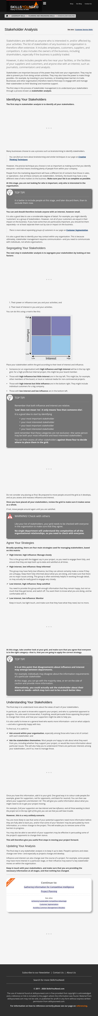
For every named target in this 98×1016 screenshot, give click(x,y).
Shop (71, 3)
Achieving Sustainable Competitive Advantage (49, 901)
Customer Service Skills (84, 30)
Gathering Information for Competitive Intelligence (49, 886)
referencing (81, 1006)
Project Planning (49, 891)
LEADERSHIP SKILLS (18, 16)
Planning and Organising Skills (41, 16)
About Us (71, 972)
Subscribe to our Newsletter (36, 972)
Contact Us (88, 3)
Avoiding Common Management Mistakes (49, 907)
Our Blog (79, 3)
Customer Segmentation (49, 904)
